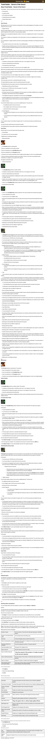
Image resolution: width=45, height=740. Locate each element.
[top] (1, 573)
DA (43, 1)
